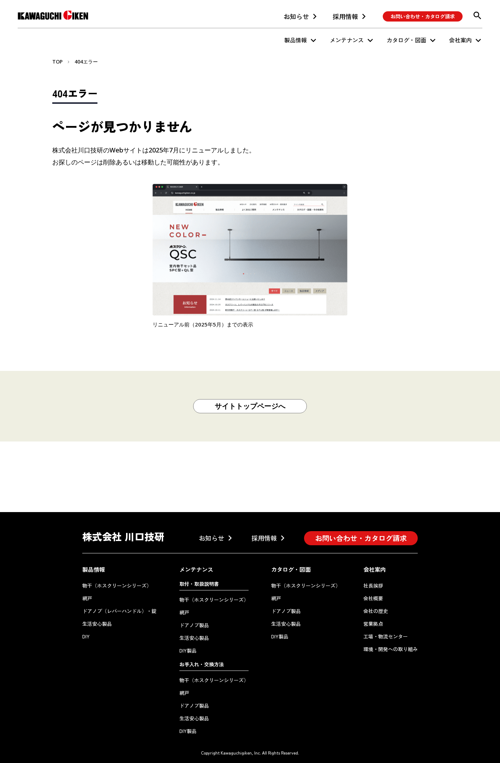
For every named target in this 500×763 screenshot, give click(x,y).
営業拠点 (373, 623)
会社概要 (373, 598)
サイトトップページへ (250, 406)
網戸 (87, 598)
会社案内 (460, 40)
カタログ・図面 (406, 40)
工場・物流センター (385, 636)
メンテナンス (347, 40)
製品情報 (295, 40)
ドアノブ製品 (194, 625)
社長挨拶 (373, 585)
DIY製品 (188, 650)
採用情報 (345, 16)
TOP (57, 61)
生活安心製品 (97, 623)
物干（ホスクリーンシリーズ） (116, 585)
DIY (86, 636)
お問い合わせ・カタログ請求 (423, 16)
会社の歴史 (375, 610)
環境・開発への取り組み (390, 649)
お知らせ (296, 16)
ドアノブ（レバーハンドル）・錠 (119, 610)
